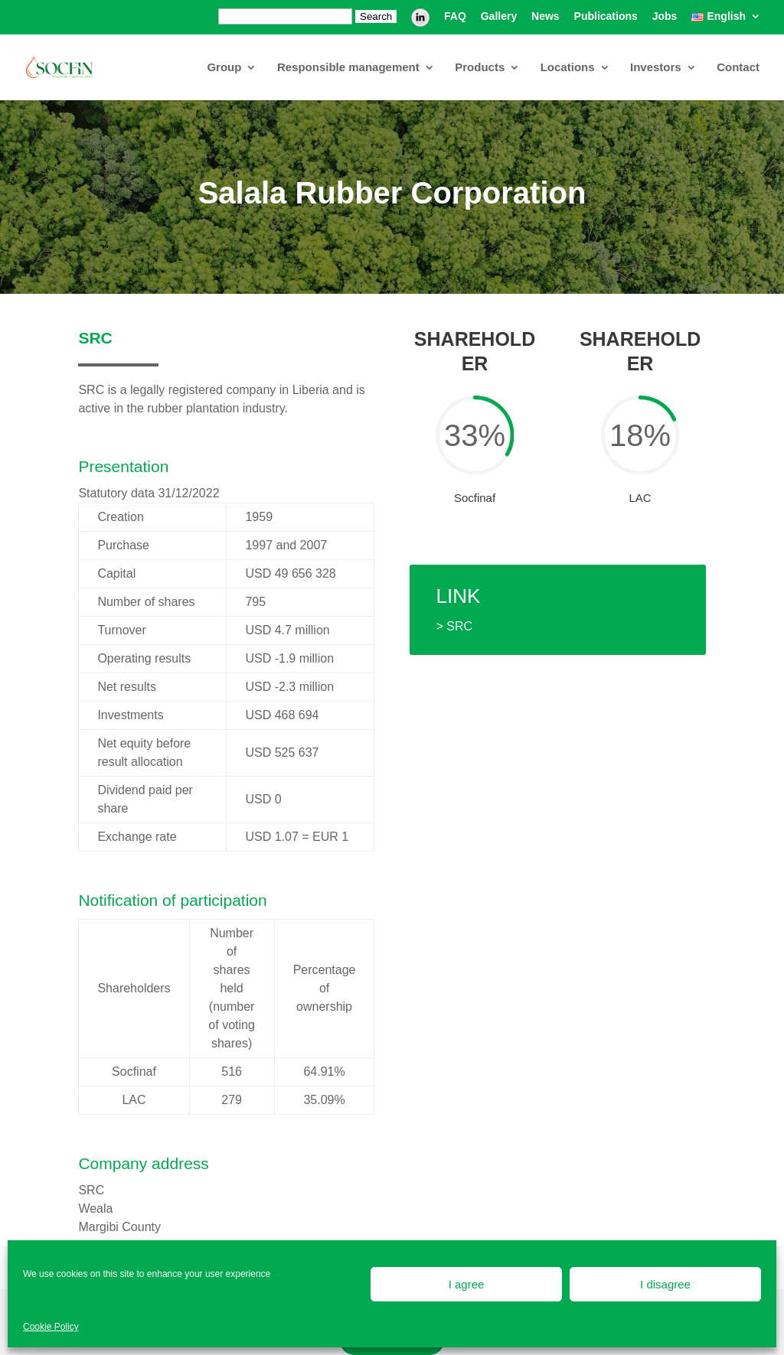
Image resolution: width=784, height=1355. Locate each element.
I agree (467, 1284)
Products (480, 67)
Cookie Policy (51, 1326)
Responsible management (348, 67)
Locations (568, 67)
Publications (606, 16)
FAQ (455, 16)
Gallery (499, 16)
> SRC (454, 626)
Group (224, 67)
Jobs (665, 16)
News (545, 16)
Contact (738, 67)
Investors (655, 67)
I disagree (665, 1284)
